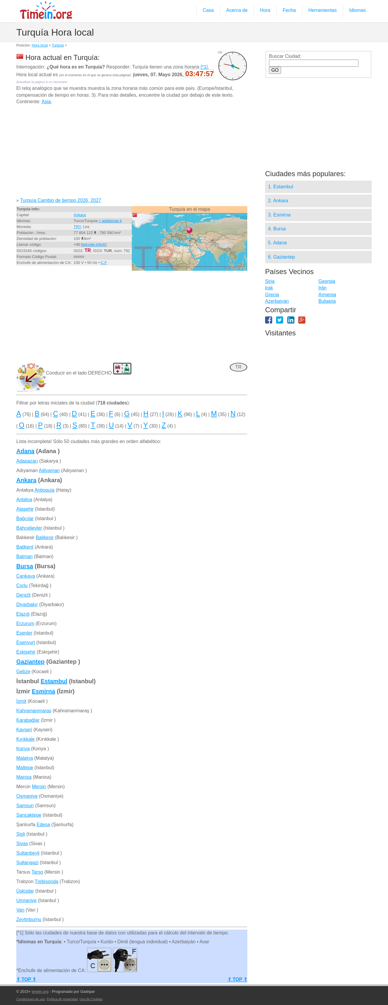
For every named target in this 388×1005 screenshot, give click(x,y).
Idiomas (357, 10)
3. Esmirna (279, 214)
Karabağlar (27, 720)
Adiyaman (49, 470)
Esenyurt (25, 642)
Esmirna (43, 691)
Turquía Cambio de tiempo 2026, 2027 (60, 200)
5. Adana (277, 242)
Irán (322, 287)
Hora (265, 10)
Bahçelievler (29, 528)
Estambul (54, 681)
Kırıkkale (25, 739)
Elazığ (22, 614)
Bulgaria (327, 301)
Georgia (326, 281)
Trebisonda (46, 881)
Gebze (23, 671)
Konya (23, 748)
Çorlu (22, 585)
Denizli (23, 595)
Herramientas (322, 10)
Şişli (20, 834)
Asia (46, 101)
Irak (269, 287)
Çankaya (25, 576)
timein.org (40, 991)
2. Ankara (278, 200)
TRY (77, 226)
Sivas (22, 843)
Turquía (58, 45)
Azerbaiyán (277, 301)
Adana (25, 451)
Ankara (80, 215)
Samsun (25, 805)
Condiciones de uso (30, 999)
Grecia (272, 294)
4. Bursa (277, 228)
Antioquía (44, 490)
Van (20, 909)
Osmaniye (27, 796)
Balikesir (45, 537)
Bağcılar (25, 518)
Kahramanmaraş (33, 710)
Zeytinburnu (28, 919)
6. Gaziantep (281, 256)
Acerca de (237, 10)
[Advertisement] (131, 153)
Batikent (24, 547)
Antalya (24, 499)
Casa (208, 10)
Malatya (24, 758)
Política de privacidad (62, 999)
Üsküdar (25, 890)
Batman (24, 556)
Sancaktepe (28, 815)
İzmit (21, 701)
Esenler (24, 633)
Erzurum (25, 623)
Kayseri (24, 729)
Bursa (24, 566)
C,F (104, 262)
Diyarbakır (27, 604)
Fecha (289, 10)
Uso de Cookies (90, 999)
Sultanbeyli (27, 853)
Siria (270, 281)
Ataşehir (25, 509)
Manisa (24, 777)
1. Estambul (280, 186)
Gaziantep (30, 661)
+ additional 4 (110, 221)
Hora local (40, 45)
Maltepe (24, 767)
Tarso (37, 872)
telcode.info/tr (93, 244)
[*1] (204, 66)
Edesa (43, 824)
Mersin (39, 786)
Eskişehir (26, 651)
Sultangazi (27, 862)
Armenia (327, 294)
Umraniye (26, 900)
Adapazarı (27, 461)
